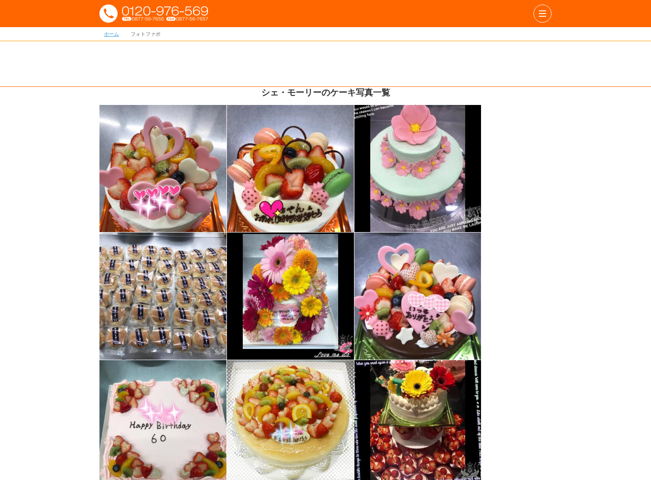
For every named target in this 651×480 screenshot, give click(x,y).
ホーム (111, 34)
